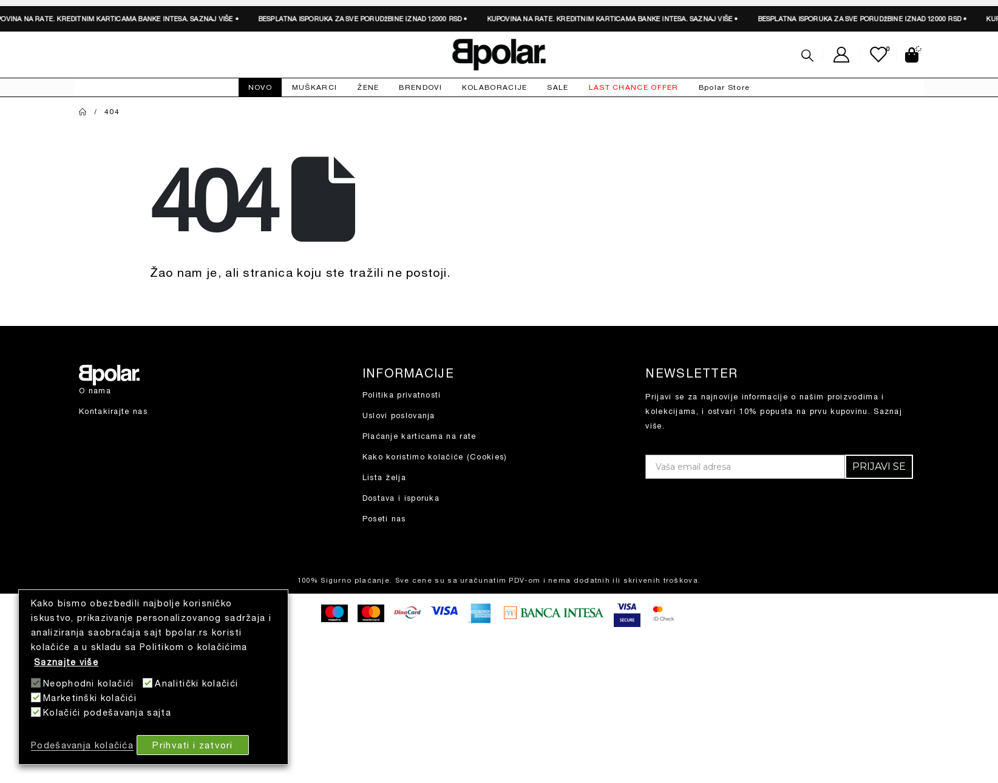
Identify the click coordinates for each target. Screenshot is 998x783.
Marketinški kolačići (90, 698)
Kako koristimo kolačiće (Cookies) (434, 456)
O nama (95, 390)
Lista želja (384, 477)
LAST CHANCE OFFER (634, 87)
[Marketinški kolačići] (36, 697)
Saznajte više (66, 662)
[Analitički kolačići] (147, 683)
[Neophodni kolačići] (36, 683)
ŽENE (368, 87)
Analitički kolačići (196, 683)
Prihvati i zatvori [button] (192, 744)
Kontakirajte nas (113, 411)
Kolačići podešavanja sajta (107, 712)
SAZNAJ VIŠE (205, 18)
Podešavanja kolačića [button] (82, 745)
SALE (557, 87)
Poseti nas (384, 518)
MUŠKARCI (314, 87)
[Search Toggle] (807, 55)
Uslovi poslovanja (398, 415)
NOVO (260, 87)
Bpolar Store (724, 87)
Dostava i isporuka (401, 498)
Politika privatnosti (401, 394)
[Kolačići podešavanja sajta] (36, 712)
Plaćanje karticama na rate (419, 436)
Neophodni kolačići (88, 683)
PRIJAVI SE (879, 466)
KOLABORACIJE (495, 87)
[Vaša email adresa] (745, 467)
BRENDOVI (420, 87)
